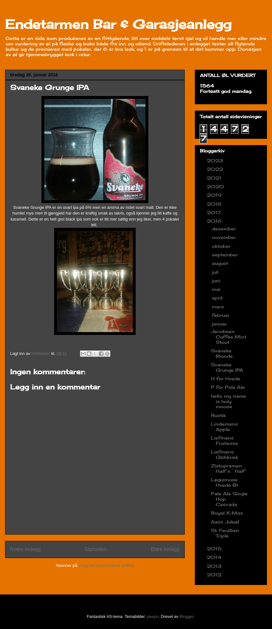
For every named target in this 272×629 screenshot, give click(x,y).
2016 (215, 221)
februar (221, 315)
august (221, 263)
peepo (152, 616)
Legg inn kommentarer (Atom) (106, 565)
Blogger (187, 616)
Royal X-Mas (227, 513)
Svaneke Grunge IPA (227, 367)
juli (216, 272)
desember (225, 228)
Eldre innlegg (165, 549)
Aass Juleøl (225, 521)
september (225, 254)
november (225, 237)
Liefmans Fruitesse (224, 440)
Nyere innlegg (25, 549)
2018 (215, 204)
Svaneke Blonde (222, 353)
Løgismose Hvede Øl (224, 482)
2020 (216, 186)
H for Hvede (225, 378)
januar (220, 323)
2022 (216, 169)
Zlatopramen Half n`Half (228, 468)
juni (217, 280)
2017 (215, 212)
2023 (216, 160)
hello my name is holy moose (228, 401)
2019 (215, 195)
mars (219, 306)
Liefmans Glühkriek (224, 454)
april (218, 297)
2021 (215, 178)
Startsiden (95, 549)
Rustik (218, 415)
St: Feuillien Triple (225, 533)
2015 (215, 548)
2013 (215, 566)
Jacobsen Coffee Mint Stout (228, 337)
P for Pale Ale (228, 387)
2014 (215, 557)
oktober (222, 246)
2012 (215, 574)
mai (217, 289)
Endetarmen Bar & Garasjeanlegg (118, 24)
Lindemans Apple (224, 426)
